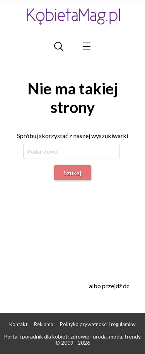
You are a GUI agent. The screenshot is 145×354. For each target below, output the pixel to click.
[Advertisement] (80, 226)
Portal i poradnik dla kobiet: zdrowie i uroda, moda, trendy (72, 336)
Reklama (43, 324)
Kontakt (18, 324)
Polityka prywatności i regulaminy (98, 324)
